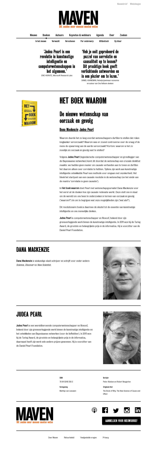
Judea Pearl (86, 129)
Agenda (100, 35)
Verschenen (70, 41)
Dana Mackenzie (69, 129)
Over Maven (53, 438)
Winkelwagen (135, 4)
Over (111, 35)
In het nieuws (40, 41)
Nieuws (33, 35)
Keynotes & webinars (80, 35)
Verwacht (56, 41)
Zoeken (123, 35)
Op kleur (118, 41)
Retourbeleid (69, 438)
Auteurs (60, 35)
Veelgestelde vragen (88, 438)
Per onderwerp (87, 41)
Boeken (46, 35)
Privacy (106, 438)
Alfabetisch (104, 41)
